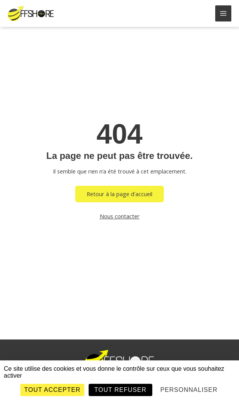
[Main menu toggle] (223, 13)
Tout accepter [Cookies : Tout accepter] (52, 389)
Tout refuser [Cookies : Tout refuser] (120, 389)
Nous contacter (120, 216)
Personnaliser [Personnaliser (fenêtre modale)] (189, 389)
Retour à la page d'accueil (119, 194)
